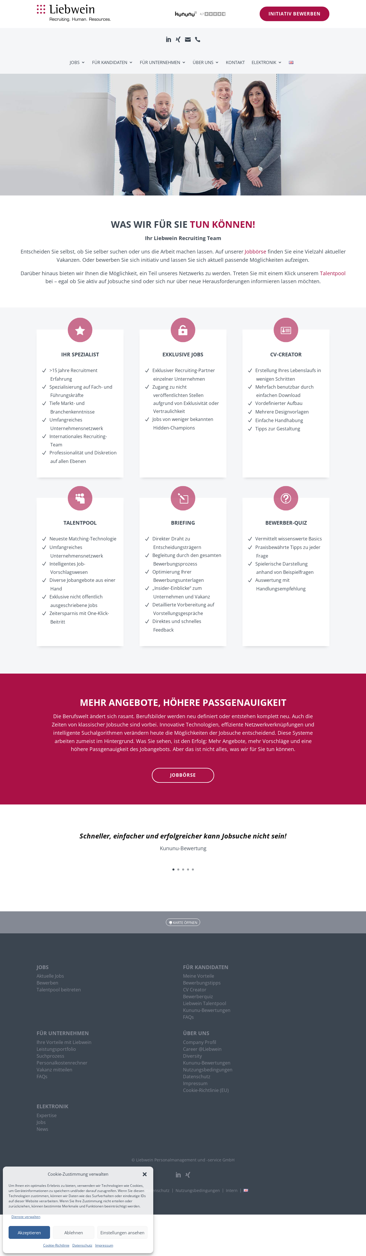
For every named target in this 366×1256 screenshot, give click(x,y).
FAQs (188, 1017)
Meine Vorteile (198, 976)
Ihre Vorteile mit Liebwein (64, 1042)
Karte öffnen (185, 922)
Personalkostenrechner (62, 1063)
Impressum (104, 1245)
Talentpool (333, 273)
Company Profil (199, 1042)
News (42, 1129)
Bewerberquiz (198, 997)
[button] (145, 1174)
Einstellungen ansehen (122, 1232)
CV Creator (194, 990)
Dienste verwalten (25, 1216)
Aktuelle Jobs (50, 976)
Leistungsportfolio (56, 1049)
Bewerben (47, 983)
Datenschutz (82, 1245)
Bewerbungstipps (202, 983)
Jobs (74, 62)
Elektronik (264, 62)
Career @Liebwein (202, 1049)
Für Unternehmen (160, 62)
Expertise (47, 1116)
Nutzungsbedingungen (207, 1070)
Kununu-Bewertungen (206, 1010)
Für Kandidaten (109, 62)
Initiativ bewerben (294, 14)
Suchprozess (50, 1056)
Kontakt (235, 62)
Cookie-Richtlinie (56, 1245)
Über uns (203, 62)
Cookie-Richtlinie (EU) (206, 1090)
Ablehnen (73, 1232)
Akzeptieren (29, 1232)
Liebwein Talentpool (204, 1004)
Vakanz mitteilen (54, 1070)
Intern (232, 1191)
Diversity (192, 1056)
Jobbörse (255, 251)
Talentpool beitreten (59, 990)
